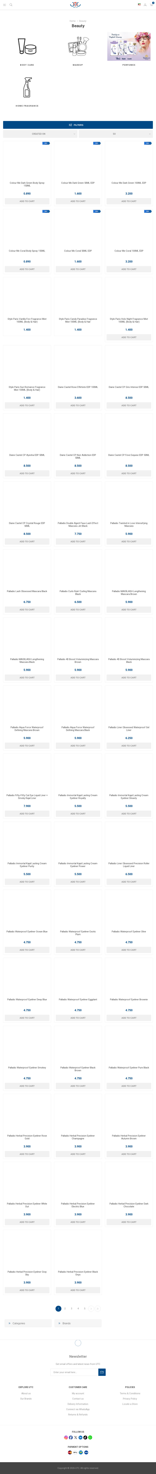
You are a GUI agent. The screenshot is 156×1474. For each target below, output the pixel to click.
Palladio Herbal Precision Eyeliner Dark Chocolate (129, 1205)
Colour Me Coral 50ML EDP (78, 250)
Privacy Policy (130, 1398)
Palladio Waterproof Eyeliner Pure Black (129, 1067)
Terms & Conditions (130, 1393)
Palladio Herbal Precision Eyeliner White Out (27, 1205)
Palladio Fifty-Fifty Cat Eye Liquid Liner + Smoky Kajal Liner (27, 797)
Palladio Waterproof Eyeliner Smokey (27, 1067)
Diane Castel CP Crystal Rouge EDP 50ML (27, 524)
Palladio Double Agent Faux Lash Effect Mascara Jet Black (78, 524)
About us (26, 1393)
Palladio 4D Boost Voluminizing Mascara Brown (78, 660)
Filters (78, 125)
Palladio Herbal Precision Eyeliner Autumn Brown (129, 1137)
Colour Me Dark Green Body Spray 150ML (27, 184)
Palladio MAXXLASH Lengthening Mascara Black (27, 660)
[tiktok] (85, 1437)
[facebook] (71, 1437)
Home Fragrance (27, 106)
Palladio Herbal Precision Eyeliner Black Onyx (78, 1273)
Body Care (27, 65)
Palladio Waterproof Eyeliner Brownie (129, 999)
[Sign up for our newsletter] (74, 1372)
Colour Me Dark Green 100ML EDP (129, 182)
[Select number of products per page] (116, 134)
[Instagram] (66, 1437)
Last (98, 1309)
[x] (76, 1437)
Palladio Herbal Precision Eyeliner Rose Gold (27, 1137)
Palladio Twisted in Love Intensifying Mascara (128, 524)
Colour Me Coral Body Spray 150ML (27, 250)
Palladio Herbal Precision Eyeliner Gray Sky (27, 1273)
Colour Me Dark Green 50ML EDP (78, 182)
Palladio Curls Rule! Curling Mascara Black (78, 592)
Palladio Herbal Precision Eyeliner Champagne (78, 1137)
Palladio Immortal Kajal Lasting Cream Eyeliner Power (77, 865)
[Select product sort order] (40, 134)
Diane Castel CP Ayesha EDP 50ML (27, 455)
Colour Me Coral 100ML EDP (129, 250)
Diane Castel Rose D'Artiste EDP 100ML (78, 387)
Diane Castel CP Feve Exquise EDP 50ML (128, 455)
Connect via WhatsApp (78, 1409)
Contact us (78, 1398)
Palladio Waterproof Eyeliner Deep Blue (27, 999)
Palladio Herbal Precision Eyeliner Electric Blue (78, 1205)
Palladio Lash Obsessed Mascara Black (27, 591)
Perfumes (128, 65)
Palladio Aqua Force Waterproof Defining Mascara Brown (27, 729)
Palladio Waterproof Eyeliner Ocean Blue (27, 931)
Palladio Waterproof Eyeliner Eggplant (78, 999)
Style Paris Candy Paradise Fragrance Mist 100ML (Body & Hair (78, 320)
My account (78, 1393)
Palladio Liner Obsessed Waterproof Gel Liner (128, 729)
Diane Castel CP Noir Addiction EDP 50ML (78, 456)
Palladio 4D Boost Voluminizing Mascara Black (129, 660)
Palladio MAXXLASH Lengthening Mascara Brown (129, 592)
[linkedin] (80, 1437)
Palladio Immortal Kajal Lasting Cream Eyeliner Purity (27, 865)
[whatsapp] (90, 1437)
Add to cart (27, 201)
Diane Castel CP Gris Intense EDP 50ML (129, 387)
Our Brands (26, 1398)
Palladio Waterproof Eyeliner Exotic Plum (78, 933)
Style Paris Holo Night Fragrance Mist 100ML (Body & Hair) (129, 320)
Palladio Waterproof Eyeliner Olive (129, 931)
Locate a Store (130, 1404)
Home (73, 21)
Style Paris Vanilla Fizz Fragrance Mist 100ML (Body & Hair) (27, 320)
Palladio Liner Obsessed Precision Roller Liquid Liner (128, 865)
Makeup (78, 65)
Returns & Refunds (78, 1414)
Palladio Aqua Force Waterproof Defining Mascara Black (78, 729)
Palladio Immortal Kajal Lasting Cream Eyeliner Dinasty (128, 797)
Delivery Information (78, 1404)
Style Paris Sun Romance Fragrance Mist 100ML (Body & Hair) (27, 388)
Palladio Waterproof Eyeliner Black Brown (77, 1069)
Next (91, 1309)
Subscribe (102, 1372)
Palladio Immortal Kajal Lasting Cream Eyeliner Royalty (77, 797)
